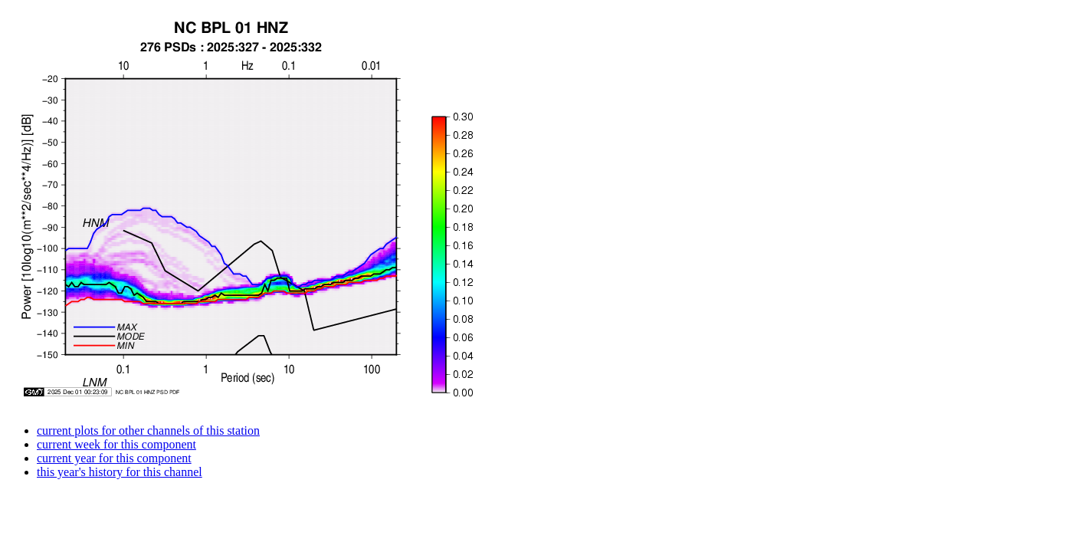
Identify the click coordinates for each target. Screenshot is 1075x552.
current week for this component (116, 444)
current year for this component (114, 458)
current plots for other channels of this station (148, 430)
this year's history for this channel (119, 471)
